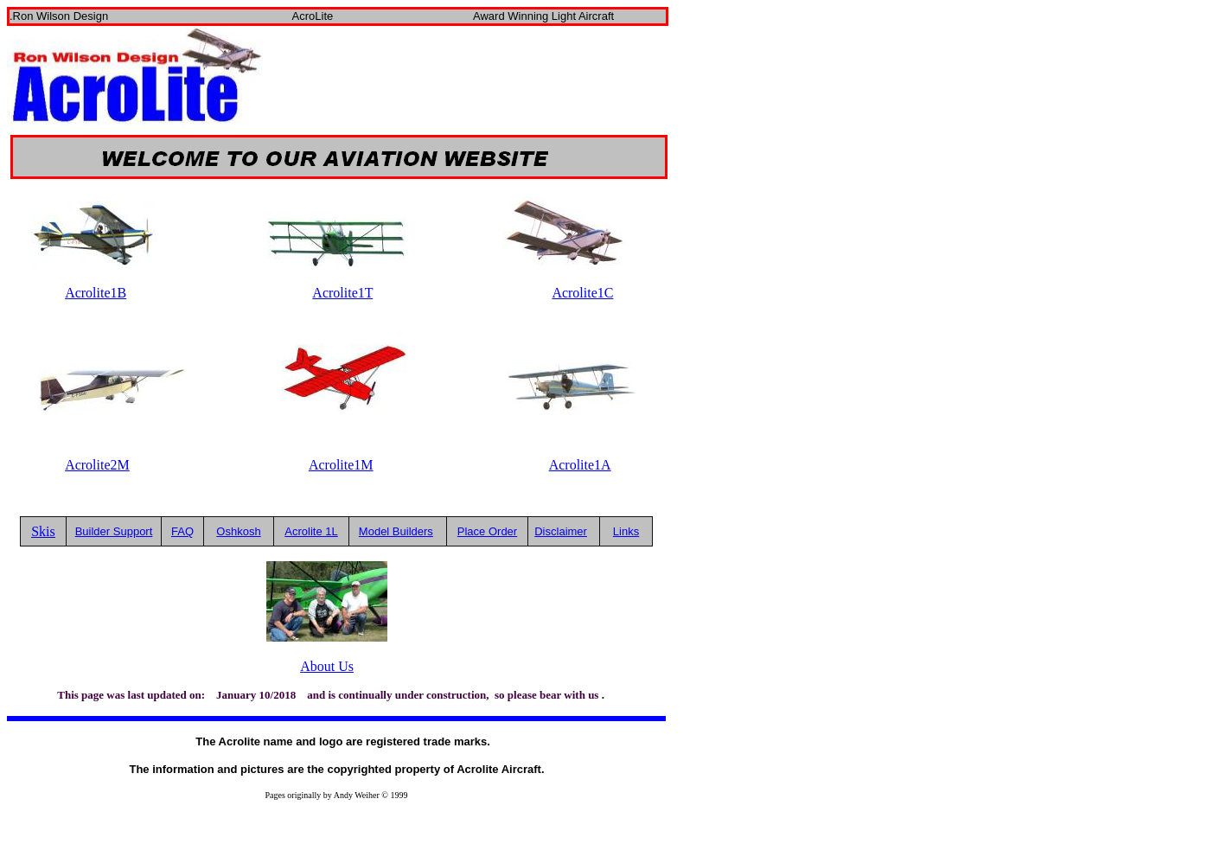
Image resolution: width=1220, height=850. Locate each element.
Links (626, 531)
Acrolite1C (582, 292)
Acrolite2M (97, 464)
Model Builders (396, 531)
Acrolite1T (342, 292)
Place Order (487, 531)
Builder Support (114, 531)
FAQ (182, 531)
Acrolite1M (341, 464)
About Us (327, 666)
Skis (43, 531)
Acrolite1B (95, 292)
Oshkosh (238, 531)
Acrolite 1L (310, 531)
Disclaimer (560, 531)
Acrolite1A (580, 464)
